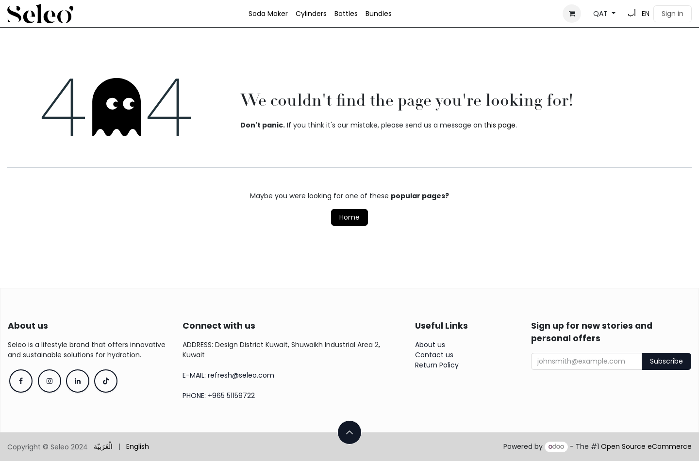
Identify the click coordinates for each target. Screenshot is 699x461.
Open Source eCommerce (646, 446)
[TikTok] (105, 381)
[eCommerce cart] (572, 13)
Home (349, 217)
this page (500, 125)
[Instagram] (49, 381)
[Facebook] (21, 381)
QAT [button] (601, 13)
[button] (349, 432)
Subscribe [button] (666, 361)
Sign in (672, 13)
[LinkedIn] (77, 381)
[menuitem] (268, 14)
